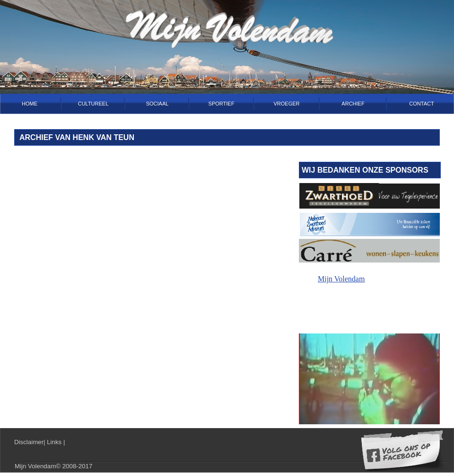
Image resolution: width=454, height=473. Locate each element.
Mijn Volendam (341, 279)
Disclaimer (29, 442)
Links (55, 442)
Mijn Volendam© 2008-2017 (53, 466)
